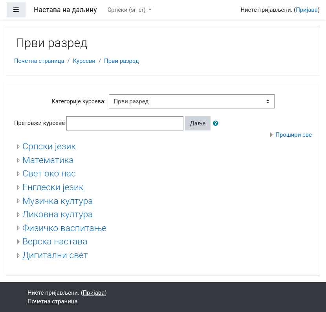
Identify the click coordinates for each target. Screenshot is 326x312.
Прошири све (293, 134)
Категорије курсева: (78, 101)
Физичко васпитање (64, 228)
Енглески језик (53, 187)
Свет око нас (49, 173)
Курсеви (84, 60)
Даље (198, 123)
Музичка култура (57, 201)
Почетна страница (39, 60)
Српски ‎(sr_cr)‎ (127, 9)
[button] (217, 123)
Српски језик (49, 146)
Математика (48, 160)
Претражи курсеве (39, 123)
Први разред (121, 60)
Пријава (307, 9)
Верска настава (54, 241)
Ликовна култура (57, 214)
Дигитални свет (55, 255)
